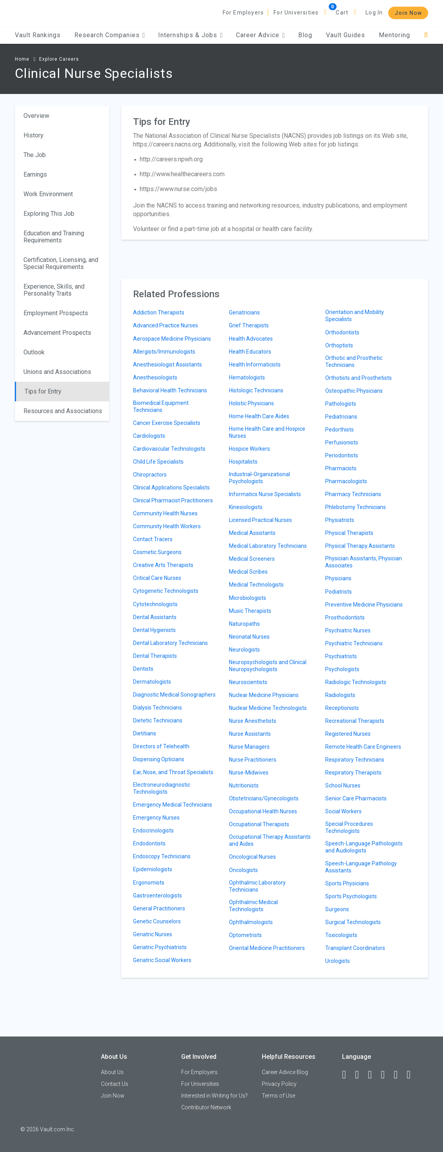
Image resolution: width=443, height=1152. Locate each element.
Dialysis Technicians (157, 707)
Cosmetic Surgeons (157, 552)
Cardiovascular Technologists (169, 449)
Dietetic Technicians (157, 720)
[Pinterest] (399, 1075)
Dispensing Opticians (158, 759)
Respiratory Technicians (354, 760)
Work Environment (48, 194)
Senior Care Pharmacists (356, 798)
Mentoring (394, 35)
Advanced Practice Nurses (165, 325)
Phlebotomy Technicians (355, 507)
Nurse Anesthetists (252, 721)
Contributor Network (206, 1107)
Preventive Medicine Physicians (364, 604)
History (33, 135)
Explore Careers (59, 59)
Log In (374, 12)
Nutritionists (244, 785)
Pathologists (340, 404)
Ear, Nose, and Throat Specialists (173, 772)
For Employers (243, 12)
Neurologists (244, 649)
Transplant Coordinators (355, 948)
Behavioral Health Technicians (170, 390)
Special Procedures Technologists (349, 827)
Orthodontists (342, 332)
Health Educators (250, 351)
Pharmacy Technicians (353, 494)
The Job (34, 155)
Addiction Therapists (158, 312)
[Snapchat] (412, 1075)
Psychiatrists (341, 656)
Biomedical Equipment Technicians (161, 406)
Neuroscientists (248, 682)
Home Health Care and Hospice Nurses (267, 432)
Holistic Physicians (251, 403)
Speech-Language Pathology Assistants (361, 867)
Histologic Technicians (256, 390)
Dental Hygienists (154, 630)
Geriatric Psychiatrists (160, 947)
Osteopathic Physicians (354, 391)
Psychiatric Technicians (354, 643)
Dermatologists (152, 682)
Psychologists (342, 669)
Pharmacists (341, 468)
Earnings (35, 174)
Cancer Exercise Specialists (166, 423)
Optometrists (245, 935)
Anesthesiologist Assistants (167, 364)
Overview (36, 115)
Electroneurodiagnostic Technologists (161, 788)
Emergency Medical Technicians (172, 805)
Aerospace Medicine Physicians (172, 339)
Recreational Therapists (354, 721)
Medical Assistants (252, 533)
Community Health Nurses (165, 513)
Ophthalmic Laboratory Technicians (257, 886)
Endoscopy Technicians (162, 856)
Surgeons (337, 909)
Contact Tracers (153, 539)
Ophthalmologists (251, 922)
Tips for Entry (43, 391)
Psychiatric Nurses (348, 630)
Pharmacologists (346, 481)
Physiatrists (339, 520)
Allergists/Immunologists (164, 351)
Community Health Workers (167, 526)
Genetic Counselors (157, 921)
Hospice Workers (249, 449)
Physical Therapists (349, 533)
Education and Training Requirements (53, 236)
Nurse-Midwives (248, 772)
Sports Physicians (347, 883)
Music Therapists (250, 611)
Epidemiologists (152, 869)
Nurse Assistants (250, 734)
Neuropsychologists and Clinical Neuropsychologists (267, 665)
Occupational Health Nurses (263, 811)
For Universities (296, 12)
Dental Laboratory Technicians (170, 643)
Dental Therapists (155, 656)
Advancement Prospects (57, 332)
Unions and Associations (57, 372)
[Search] (426, 35)
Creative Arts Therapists (163, 565)
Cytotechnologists (155, 604)
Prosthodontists (345, 617)
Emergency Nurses (156, 817)
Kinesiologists (246, 507)
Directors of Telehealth (161, 746)
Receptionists (342, 708)
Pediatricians (341, 416)
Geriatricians (244, 312)
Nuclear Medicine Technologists (268, 708)
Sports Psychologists (351, 896)
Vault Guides (345, 35)
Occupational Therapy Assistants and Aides (270, 840)
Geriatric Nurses (152, 934)
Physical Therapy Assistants (360, 546)
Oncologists (243, 870)
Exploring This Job (48, 213)
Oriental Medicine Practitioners (267, 948)
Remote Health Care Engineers (363, 747)
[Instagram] (386, 1075)
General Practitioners (159, 908)
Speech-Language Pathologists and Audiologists (364, 847)
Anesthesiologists (155, 377)
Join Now (408, 13)
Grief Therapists (249, 325)
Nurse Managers (249, 747)
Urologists (337, 961)
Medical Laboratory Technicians (268, 546)
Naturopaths (244, 624)
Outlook (34, 352)
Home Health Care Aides (259, 416)
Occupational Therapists (259, 824)
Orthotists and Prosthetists (358, 378)
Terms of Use (278, 1095)
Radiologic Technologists (355, 682)
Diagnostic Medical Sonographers (174, 695)
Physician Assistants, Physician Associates (363, 562)
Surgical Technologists (353, 922)
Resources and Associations (62, 411)
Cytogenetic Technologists (165, 591)
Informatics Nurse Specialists (265, 494)
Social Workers (343, 811)
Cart (342, 12)
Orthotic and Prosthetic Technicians (353, 361)
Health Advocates (251, 339)
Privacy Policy (279, 1084)
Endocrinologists (153, 830)
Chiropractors (150, 474)
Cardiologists (149, 436)
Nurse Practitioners (252, 760)
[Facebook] (347, 1075)
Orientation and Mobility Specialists (354, 315)
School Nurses (342, 785)
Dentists (143, 669)
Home (22, 59)
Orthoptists (339, 345)
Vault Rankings (38, 35)
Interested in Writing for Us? (214, 1095)
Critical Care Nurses (157, 578)
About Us (112, 1072)
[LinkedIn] (360, 1075)
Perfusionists (341, 442)
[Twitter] (373, 1075)
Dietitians (144, 733)
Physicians (338, 578)
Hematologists (247, 377)
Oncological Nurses (252, 857)
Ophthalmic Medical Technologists (253, 905)
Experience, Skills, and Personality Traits (54, 290)
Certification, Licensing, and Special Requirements (60, 263)
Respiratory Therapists (353, 772)
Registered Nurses (348, 734)
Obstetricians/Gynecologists (264, 798)
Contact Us (114, 1084)
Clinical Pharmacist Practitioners (173, 500)
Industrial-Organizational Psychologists (259, 477)
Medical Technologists (256, 584)
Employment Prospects (55, 313)
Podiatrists (338, 592)
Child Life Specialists (158, 462)
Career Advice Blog (285, 1072)
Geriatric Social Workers (162, 960)
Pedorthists (339, 429)
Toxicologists (341, 935)
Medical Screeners (252, 559)
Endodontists (149, 843)
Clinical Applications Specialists (171, 487)
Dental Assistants (154, 617)
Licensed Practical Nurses (260, 520)
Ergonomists (148, 882)
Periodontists (341, 455)
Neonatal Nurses (249, 637)
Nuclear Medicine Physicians (264, 695)
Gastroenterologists (157, 895)
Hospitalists (243, 462)
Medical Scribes (248, 572)
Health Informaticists (255, 364)
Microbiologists (247, 598)
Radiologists (340, 695)
